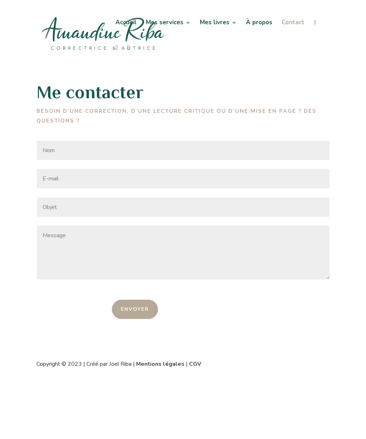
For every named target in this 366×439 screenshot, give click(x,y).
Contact (293, 23)
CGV (195, 364)
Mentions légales (160, 364)
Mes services (164, 23)
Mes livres (214, 23)
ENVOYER (135, 309)
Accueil (126, 23)
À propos (259, 23)
